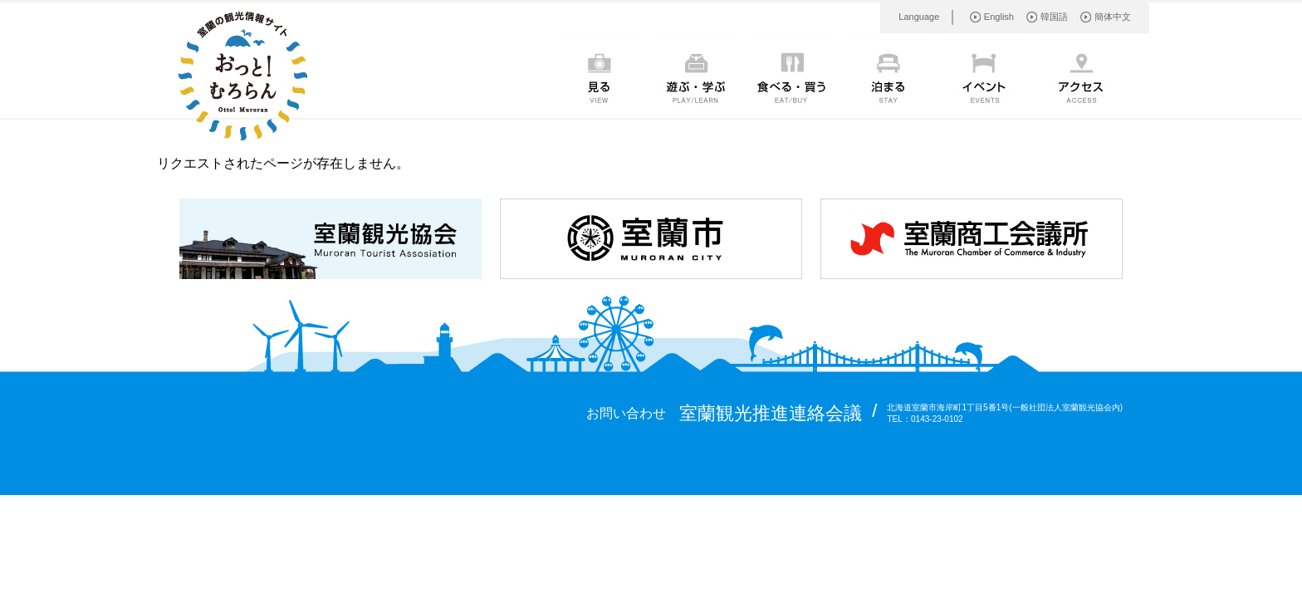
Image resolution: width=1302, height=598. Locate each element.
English (999, 17)
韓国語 (1054, 17)
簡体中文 (1112, 17)
